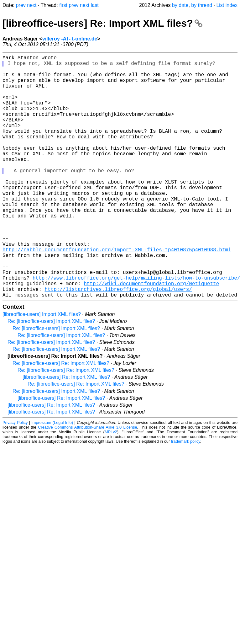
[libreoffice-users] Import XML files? (42, 368)
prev (21, 5)
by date (180, 5)
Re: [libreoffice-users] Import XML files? (51, 375)
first (63, 5)
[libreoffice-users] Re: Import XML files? (102, 23)
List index (226, 5)
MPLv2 (111, 486)
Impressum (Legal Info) (52, 476)
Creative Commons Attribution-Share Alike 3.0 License (87, 481)
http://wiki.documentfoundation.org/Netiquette (151, 334)
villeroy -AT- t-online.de (69, 38)
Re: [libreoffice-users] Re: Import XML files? (61, 417)
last (95, 5)
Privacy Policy (15, 476)
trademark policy (185, 495)
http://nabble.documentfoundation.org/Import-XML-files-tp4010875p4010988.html (117, 293)
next (31, 5)
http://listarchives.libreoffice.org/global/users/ (118, 341)
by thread (201, 5)
